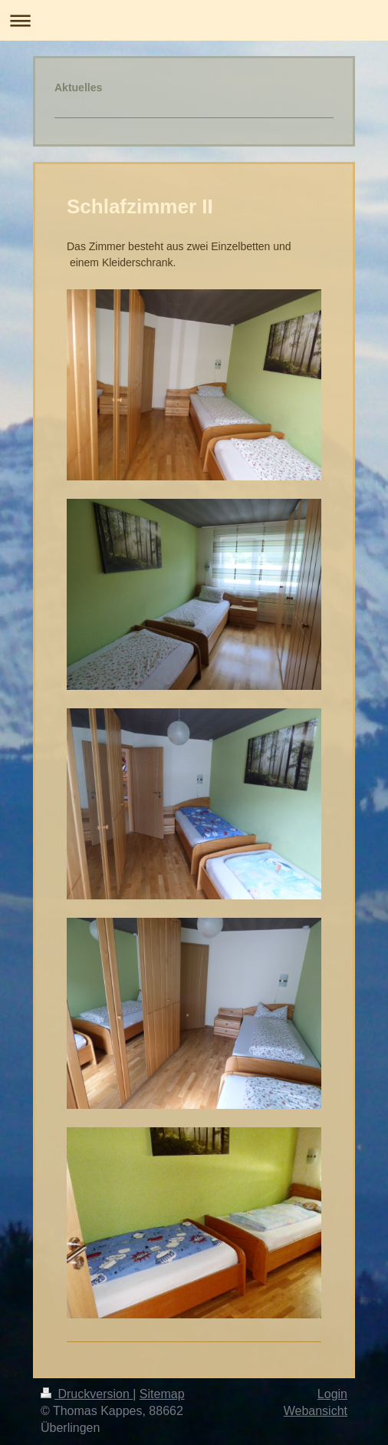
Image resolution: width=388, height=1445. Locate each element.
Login (332, 1393)
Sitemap (162, 1393)
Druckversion (87, 1393)
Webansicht (315, 1410)
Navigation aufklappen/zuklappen (194, 20)
